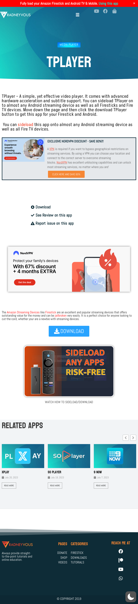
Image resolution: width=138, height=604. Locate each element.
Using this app (108, 3)
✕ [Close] (134, 3)
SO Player (54, 472)
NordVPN (62, 162)
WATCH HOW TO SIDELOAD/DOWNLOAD (69, 402)
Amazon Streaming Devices (23, 312)
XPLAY (5, 472)
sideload (25, 125)
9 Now (98, 472)
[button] (78, 13)
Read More (9, 485)
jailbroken (60, 315)
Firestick (50, 312)
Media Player (69, 45)
